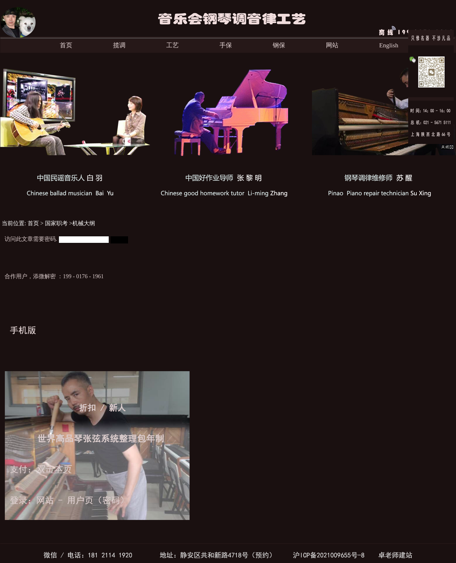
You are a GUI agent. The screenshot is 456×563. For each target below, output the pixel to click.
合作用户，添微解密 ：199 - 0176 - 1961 (54, 276)
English (388, 45)
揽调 (119, 45)
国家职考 (56, 223)
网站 (332, 45)
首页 (66, 45)
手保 (225, 45)
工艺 (172, 45)
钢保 (279, 45)
